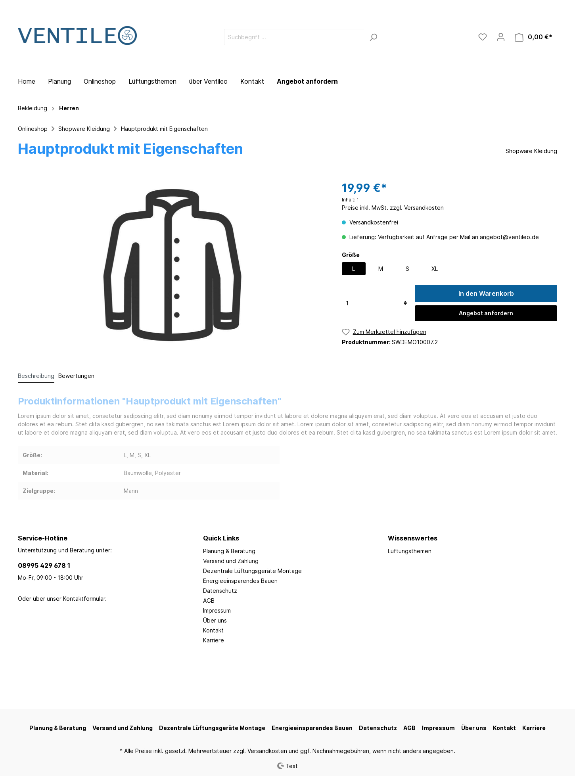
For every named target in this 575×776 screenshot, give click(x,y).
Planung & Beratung (229, 551)
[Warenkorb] (533, 37)
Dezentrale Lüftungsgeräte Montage (252, 570)
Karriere (213, 640)
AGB (209, 600)
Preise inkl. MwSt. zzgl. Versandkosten (393, 207)
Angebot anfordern (307, 81)
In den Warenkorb (486, 293)
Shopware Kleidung (84, 128)
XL (434, 268)
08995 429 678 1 (44, 565)
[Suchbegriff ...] (294, 37)
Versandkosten (267, 750)
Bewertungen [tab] (76, 375)
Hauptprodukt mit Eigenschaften (164, 128)
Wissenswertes (412, 538)
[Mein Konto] (501, 36)
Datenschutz (220, 590)
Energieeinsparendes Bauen (240, 580)
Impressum (217, 610)
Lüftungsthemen (409, 551)
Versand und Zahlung (231, 561)
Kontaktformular (84, 598)
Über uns (215, 620)
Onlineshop (33, 128)
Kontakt (213, 630)
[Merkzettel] (482, 36)
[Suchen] (373, 37)
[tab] (36, 375)
